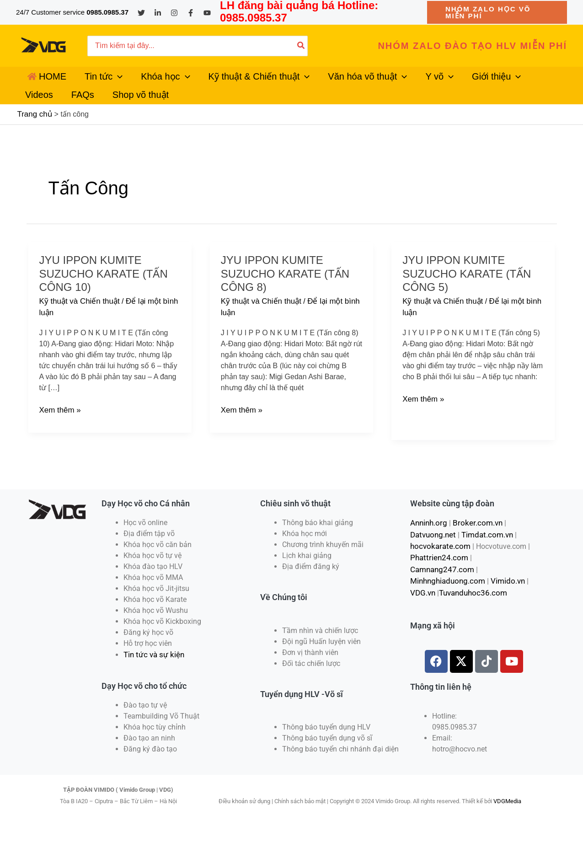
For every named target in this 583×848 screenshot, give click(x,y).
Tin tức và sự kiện (152, 674)
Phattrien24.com (437, 575)
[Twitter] (141, 12)
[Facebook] (190, 12)
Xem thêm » (59, 429)
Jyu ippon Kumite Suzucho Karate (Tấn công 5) (466, 295)
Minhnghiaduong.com (445, 586)
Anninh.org (427, 542)
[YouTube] (207, 12)
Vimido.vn (503, 586)
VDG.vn (422, 597)
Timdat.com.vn (483, 553)
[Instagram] (174, 12)
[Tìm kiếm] (301, 46)
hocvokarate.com (438, 564)
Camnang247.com (499, 575)
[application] (107, 82)
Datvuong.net (432, 553)
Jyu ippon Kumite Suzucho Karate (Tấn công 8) (285, 295)
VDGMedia (507, 820)
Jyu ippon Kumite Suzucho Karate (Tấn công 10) (103, 295)
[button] (497, 12)
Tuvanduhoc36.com (470, 597)
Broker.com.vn (474, 542)
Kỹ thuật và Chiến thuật (77, 323)
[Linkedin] (157, 12)
